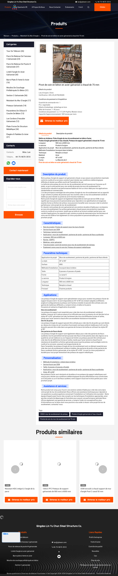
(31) (17, 89)
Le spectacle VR (21, 7)
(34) (16, 127)
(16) (17, 81)
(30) (15, 73)
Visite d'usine (95, 542)
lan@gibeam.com (83, 2)
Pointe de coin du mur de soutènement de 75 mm (57, 419)
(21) (17, 135)
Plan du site (95, 560)
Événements (69, 7)
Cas (95, 556)
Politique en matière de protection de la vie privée (95, 566)
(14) (16, 106)
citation (102, 7)
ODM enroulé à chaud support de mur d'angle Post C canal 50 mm (95, 490)
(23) (18, 57)
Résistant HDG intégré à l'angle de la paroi (19, 490)
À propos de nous (38, 7)
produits (15, 36)
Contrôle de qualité (95, 546)
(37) (18, 65)
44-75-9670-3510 (103, 2)
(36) (16, 95)
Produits (8, 7)
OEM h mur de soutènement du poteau (54, 414)
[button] (15, 469)
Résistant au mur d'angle (29, 36)
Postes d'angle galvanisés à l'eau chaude (86, 414)
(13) (16, 112)
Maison (6, 36)
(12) (15, 119)
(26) (15, 51)
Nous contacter (55, 7)
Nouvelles (95, 551)
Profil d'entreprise (95, 537)
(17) (18, 100)
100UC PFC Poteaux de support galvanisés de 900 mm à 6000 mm (57, 490)
